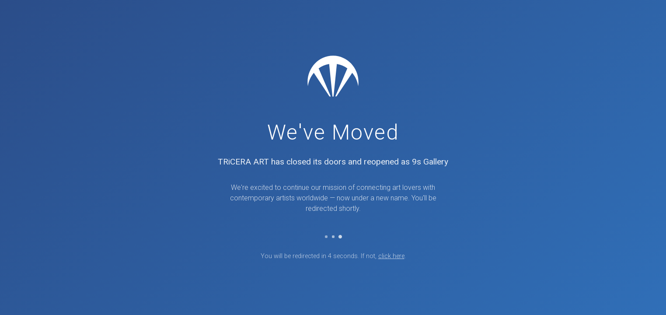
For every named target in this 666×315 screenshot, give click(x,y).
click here (391, 256)
